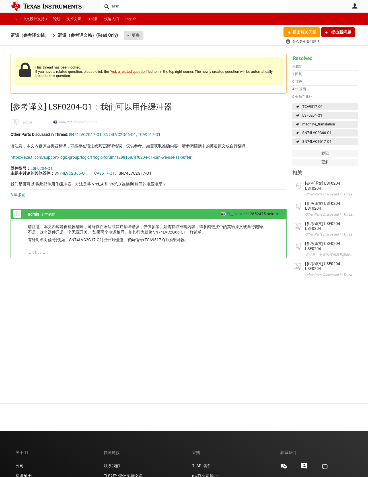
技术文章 (73, 19)
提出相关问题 (304, 32)
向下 (43, 253)
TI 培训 (92, 19)
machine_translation (318, 124)
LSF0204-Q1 (312, 115)
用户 (355, 6)
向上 (30, 253)
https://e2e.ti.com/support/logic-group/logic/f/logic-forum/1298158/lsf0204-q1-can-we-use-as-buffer (101, 157)
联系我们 (112, 465)
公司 (20, 465)
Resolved (303, 58)
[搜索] (194, 6)
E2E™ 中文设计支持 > (30, 19)
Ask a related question (128, 71)
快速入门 (111, 19)
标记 (325, 153)
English (130, 19)
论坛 (57, 19)
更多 (136, 35)
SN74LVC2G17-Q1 (317, 141)
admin (27, 122)
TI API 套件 (201, 465)
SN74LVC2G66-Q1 (317, 133)
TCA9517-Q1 (312, 106)
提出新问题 (340, 32)
